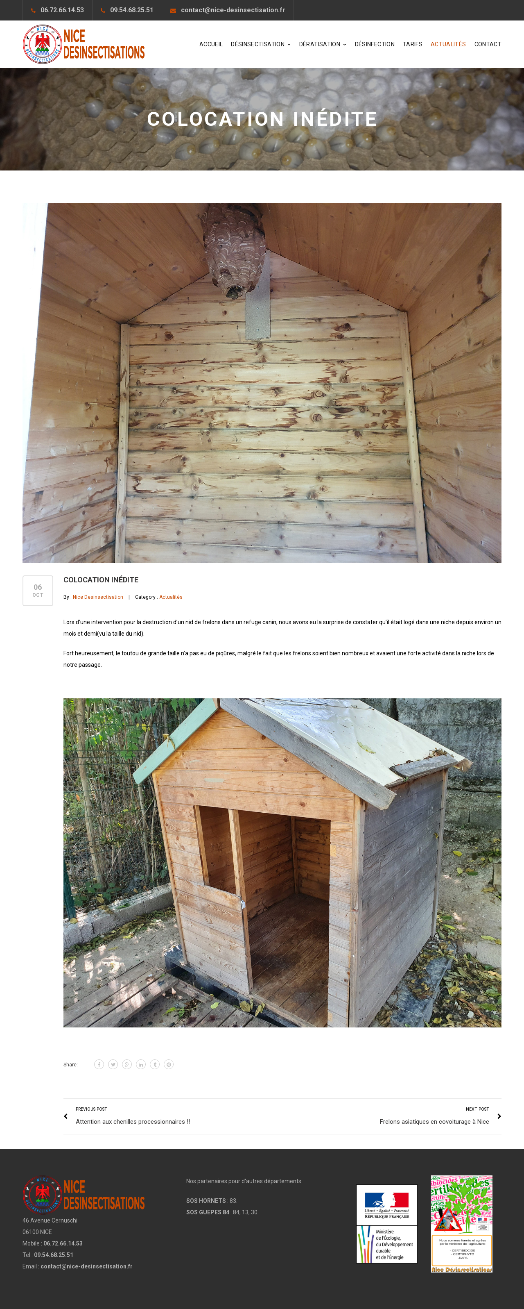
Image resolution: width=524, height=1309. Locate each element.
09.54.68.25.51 (132, 10)
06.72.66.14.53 (62, 10)
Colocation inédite (100, 579)
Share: (70, 1065)
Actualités (171, 597)
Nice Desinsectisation (98, 597)
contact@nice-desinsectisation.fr (233, 10)
